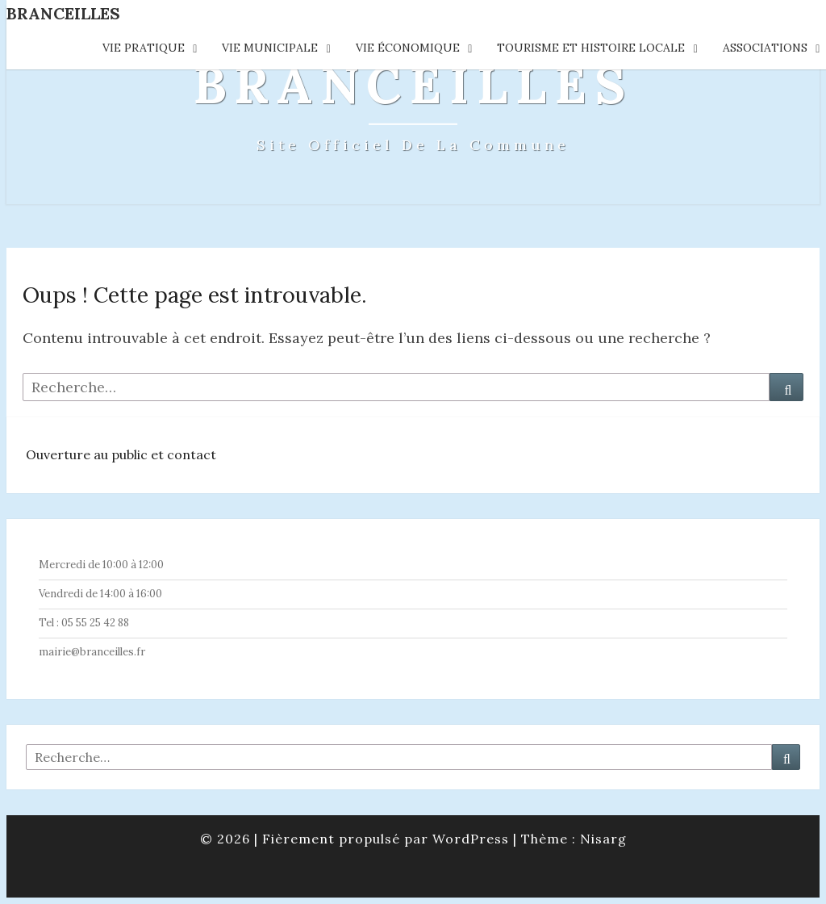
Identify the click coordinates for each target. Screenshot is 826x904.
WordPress (470, 839)
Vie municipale (270, 47)
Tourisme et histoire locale (591, 47)
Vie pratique (143, 47)
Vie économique (408, 47)
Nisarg (603, 839)
